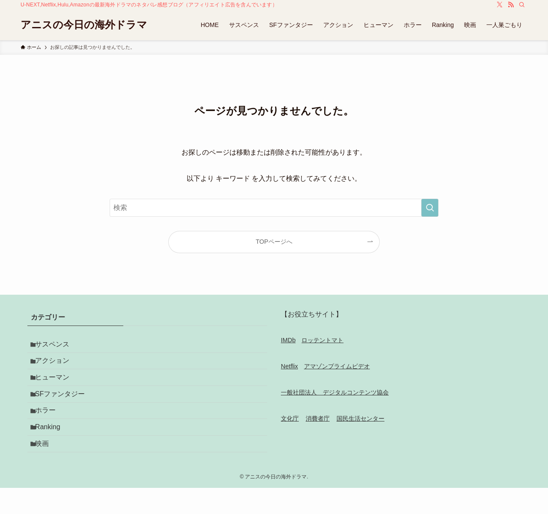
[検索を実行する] (429, 208)
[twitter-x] (499, 4)
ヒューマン (56, 386)
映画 (46, 467)
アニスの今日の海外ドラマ (84, 25)
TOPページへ (274, 241)
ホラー (49, 427)
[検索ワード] (274, 208)
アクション (56, 366)
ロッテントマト (322, 340)
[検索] (521, 4)
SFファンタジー (64, 406)
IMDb (288, 340)
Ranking (52, 447)
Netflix (289, 366)
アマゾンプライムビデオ (337, 366)
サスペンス (56, 346)
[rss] (510, 4)
